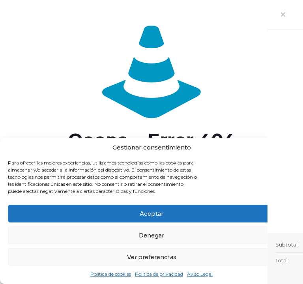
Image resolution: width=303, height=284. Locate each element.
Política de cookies (110, 274)
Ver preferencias (151, 257)
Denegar (151, 235)
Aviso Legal (200, 274)
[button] (291, 147)
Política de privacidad (159, 274)
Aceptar (151, 213)
